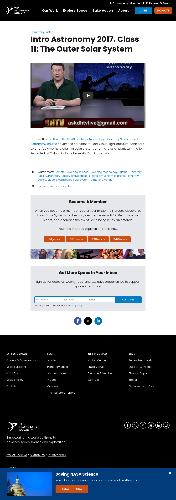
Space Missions (16, 367)
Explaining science (77, 172)
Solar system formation (87, 180)
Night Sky (12, 373)
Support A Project (140, 367)
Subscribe (128, 299)
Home (58, 186)
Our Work (50, 10)
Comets (59, 172)
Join (143, 10)
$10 (76, 239)
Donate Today (72, 489)
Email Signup (96, 367)
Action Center (97, 360)
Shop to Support (140, 373)
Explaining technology (103, 172)
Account (136, 3)
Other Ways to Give (141, 386)
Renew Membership (141, 360)
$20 (98, 239)
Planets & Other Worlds (21, 360)
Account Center (16, 455)
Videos (51, 380)
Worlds (108, 180)
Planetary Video (42, 32)
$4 (54, 239)
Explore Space (75, 10)
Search (165, 3)
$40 (120, 239)
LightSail (124, 172)
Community (118, 3)
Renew (151, 3)
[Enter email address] (101, 299)
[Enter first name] (47, 299)
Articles (52, 360)
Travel (133, 380)
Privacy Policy (75, 305)
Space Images (56, 373)
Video (68, 186)
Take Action (103, 10)
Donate (163, 10)
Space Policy (14, 380)
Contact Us (37, 455)
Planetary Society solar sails (108, 176)
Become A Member (100, 373)
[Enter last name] (74, 299)
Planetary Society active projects (69, 176)
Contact (93, 380)
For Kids (11, 386)
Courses (52, 386)
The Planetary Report (61, 393)
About (123, 10)
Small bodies (64, 180)
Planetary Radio (57, 367)
